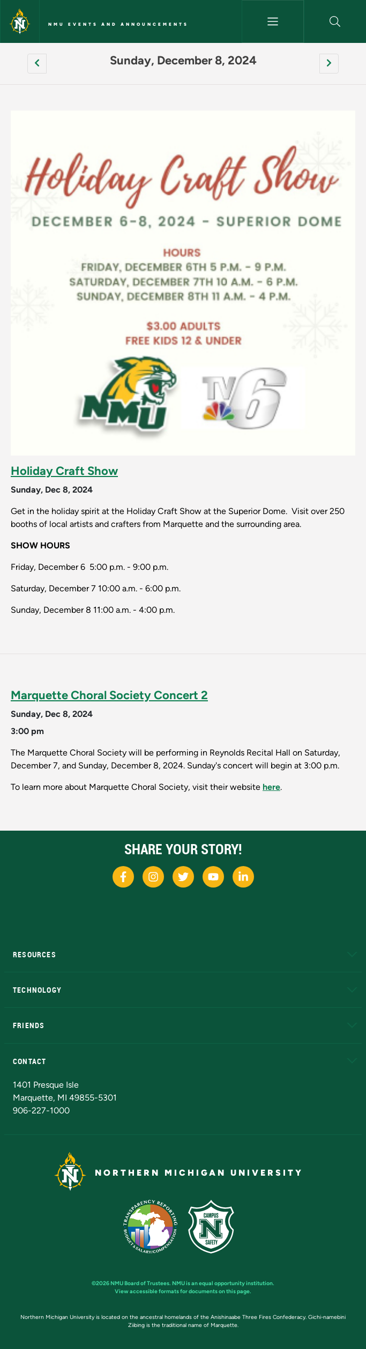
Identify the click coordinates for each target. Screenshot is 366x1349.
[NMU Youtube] (213, 877)
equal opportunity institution (236, 1283)
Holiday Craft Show (64, 471)
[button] (335, 21)
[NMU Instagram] (153, 877)
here (271, 787)
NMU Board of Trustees (139, 1283)
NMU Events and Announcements (118, 24)
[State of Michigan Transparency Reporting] (155, 1226)
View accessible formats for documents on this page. (183, 1291)
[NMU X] (183, 877)
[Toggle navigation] (273, 21)
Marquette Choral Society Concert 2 (109, 695)
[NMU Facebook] (123, 877)
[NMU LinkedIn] (243, 877)
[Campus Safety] (215, 1226)
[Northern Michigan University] (20, 21)
